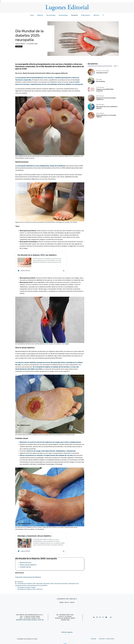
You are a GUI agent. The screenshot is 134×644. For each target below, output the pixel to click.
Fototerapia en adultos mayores (26, 587)
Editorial (96, 15)
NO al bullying (100, 81)
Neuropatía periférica (21, 585)
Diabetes (40, 15)
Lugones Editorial (20, 43)
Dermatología (51, 15)
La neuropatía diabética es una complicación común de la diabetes (40, 166)
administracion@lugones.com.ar (30, 619)
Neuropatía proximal (33, 585)
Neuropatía (39, 583)
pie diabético (43, 585)
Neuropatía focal (73, 583)
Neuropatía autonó (48, 583)
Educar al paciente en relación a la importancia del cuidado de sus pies (46, 455)
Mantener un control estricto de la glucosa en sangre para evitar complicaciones (50, 442)
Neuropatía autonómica (61, 583)
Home (32, 15)
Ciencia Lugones (67, 632)
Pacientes (74, 15)
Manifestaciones (26, 562)
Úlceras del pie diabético (28, 565)
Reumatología (63, 15)
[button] (103, 15)
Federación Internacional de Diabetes (28, 577)
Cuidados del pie (25, 567)
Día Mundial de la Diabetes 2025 (26, 583)
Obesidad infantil (101, 73)
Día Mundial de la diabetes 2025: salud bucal (30, 589)
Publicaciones (85, 15)
